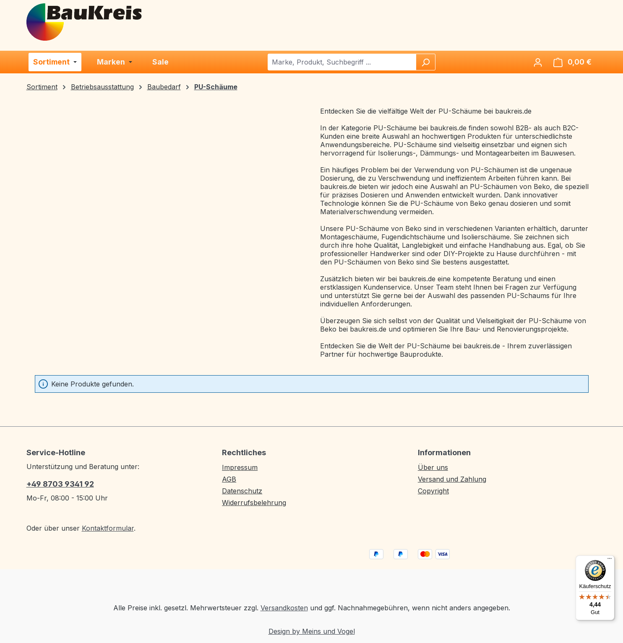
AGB (229, 479)
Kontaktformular (108, 528)
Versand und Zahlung (452, 479)
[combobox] (342, 62)
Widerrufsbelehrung (254, 502)
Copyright (433, 491)
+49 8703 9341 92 (60, 484)
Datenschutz (242, 491)
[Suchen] (425, 62)
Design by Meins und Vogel (311, 631)
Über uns (433, 467)
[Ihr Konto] (538, 62)
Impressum (240, 467)
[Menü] (610, 560)
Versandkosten (284, 608)
